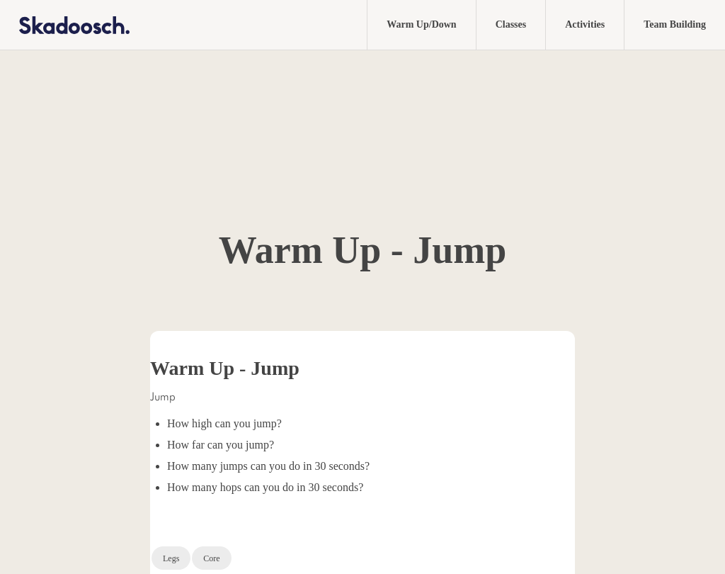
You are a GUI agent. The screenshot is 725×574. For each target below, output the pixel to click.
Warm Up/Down (421, 24)
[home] (65, 24)
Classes (511, 24)
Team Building (675, 24)
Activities (585, 24)
